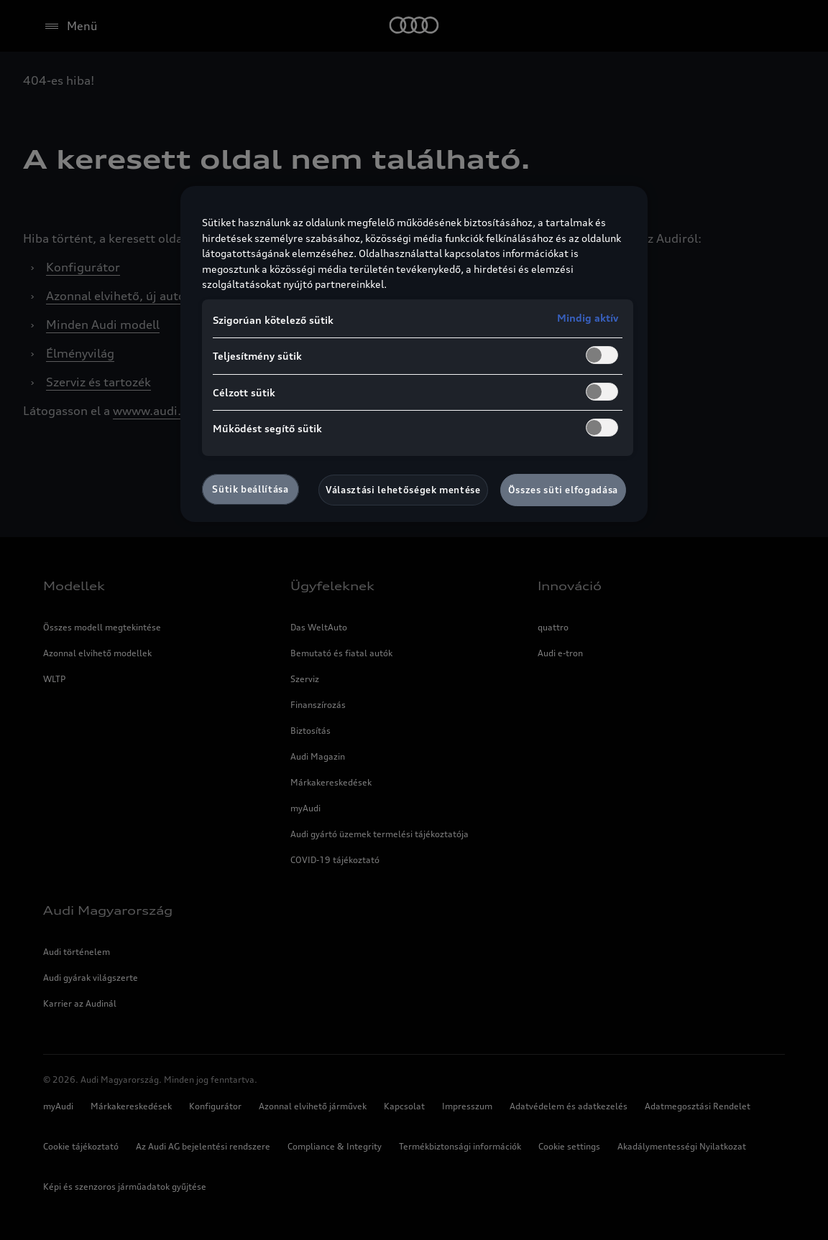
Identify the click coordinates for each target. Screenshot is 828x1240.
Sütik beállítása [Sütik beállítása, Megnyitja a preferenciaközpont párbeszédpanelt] (250, 489)
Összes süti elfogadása (563, 489)
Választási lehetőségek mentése (403, 489)
